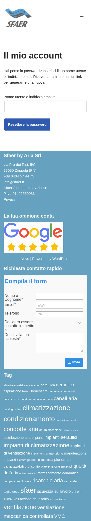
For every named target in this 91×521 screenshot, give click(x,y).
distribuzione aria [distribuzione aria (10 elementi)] (17, 438)
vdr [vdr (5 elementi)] (51, 499)
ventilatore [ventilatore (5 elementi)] (60, 499)
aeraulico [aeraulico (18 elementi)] (65, 384)
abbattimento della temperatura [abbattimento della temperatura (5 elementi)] (22, 385)
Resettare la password (27, 124)
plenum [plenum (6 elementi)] (21, 459)
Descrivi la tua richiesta (16, 337)
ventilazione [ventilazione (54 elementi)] (20, 507)
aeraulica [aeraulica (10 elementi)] (48, 385)
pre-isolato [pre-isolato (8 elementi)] (32, 466)
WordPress (61, 259)
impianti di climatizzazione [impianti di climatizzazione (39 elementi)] (36, 445)
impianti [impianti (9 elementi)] (37, 438)
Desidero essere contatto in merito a (19, 326)
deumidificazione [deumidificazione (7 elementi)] (50, 430)
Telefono (12, 313)
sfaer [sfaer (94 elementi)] (28, 490)
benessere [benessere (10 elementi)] (39, 391)
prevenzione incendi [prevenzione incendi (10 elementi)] (57, 466)
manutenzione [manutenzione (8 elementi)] (53, 453)
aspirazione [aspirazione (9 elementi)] (12, 391)
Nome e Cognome (13, 297)
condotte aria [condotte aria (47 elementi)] (21, 429)
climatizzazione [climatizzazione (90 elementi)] (46, 408)
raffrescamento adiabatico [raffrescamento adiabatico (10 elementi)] (58, 473)
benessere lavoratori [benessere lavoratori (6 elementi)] (61, 391)
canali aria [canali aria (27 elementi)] (65, 398)
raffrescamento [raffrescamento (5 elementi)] (27, 473)
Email (10, 305)
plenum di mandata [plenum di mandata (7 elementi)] (40, 460)
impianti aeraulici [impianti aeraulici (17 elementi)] (60, 437)
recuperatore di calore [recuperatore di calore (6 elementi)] (17, 481)
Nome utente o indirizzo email (29, 96)
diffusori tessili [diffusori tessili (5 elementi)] (71, 430)
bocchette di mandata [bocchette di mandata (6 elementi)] (17, 399)
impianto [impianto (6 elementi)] (36, 453)
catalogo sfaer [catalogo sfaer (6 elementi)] (13, 409)
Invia (74, 362)
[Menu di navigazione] (81, 18)
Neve (25, 259)
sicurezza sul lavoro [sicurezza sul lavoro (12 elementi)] (54, 491)
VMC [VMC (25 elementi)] (59, 516)
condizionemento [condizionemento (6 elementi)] (66, 420)
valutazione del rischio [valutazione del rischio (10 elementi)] (31, 499)
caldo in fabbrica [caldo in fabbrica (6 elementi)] (42, 399)
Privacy (10, 199)
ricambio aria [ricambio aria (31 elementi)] (47, 480)
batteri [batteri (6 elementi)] (26, 391)
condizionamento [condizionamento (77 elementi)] (29, 419)
